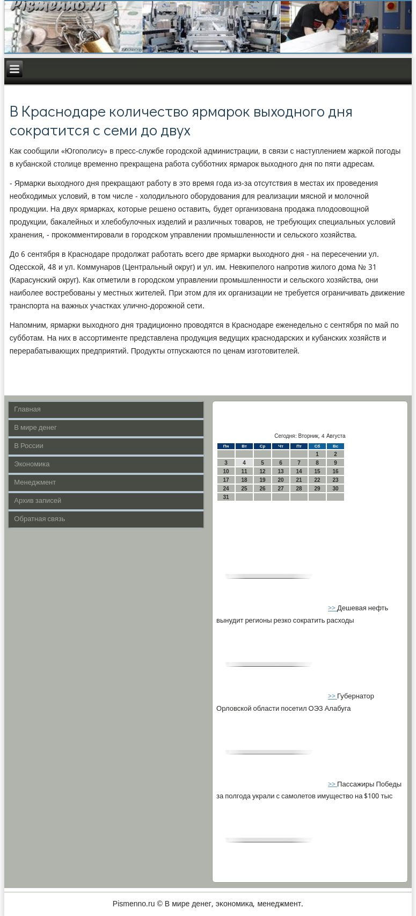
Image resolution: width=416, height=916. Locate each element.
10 (226, 471)
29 (317, 489)
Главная (27, 409)
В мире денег (35, 428)
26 (263, 489)
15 (317, 471)
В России (28, 446)
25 (244, 489)
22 (317, 480)
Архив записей (37, 501)
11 (244, 471)
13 (281, 471)
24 (226, 489)
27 (281, 489)
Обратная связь (39, 519)
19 (263, 480)
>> (332, 608)
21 (299, 480)
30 (336, 489)
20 (281, 480)
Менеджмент (35, 483)
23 (336, 480)
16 (336, 471)
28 (299, 489)
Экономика (31, 464)
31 (226, 497)
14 (299, 471)
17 (226, 480)
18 (244, 480)
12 (263, 471)
